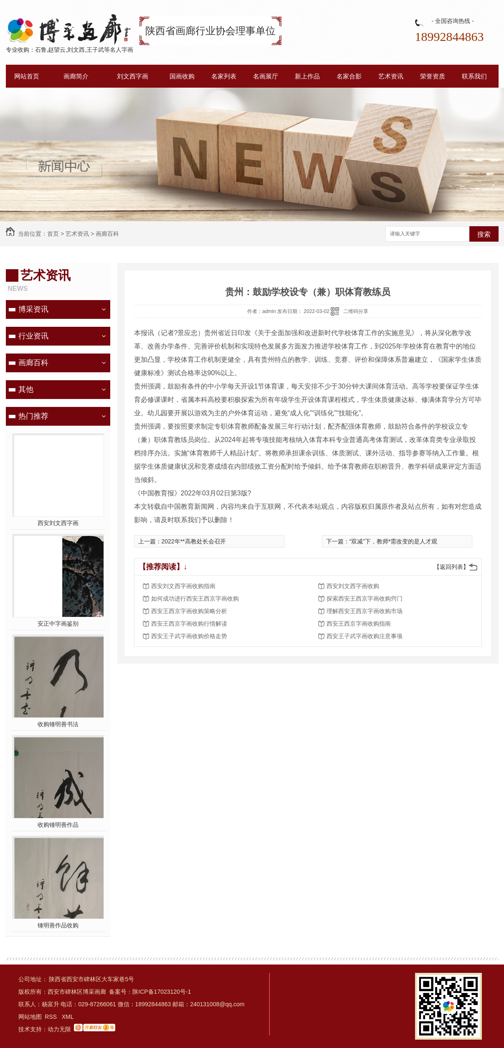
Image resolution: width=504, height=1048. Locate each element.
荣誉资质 (432, 76)
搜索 (484, 234)
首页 (53, 233)
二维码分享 (355, 311)
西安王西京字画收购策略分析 (189, 611)
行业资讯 (33, 336)
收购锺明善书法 (58, 724)
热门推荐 (33, 416)
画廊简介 (76, 76)
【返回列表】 (451, 566)
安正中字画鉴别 (58, 623)
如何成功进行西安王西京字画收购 (195, 598)
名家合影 (349, 76)
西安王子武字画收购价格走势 (189, 636)
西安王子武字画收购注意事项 (365, 636)
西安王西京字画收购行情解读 (189, 623)
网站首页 (26, 76)
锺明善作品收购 (58, 925)
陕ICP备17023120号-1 (161, 991)
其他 (25, 389)
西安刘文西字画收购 (353, 586)
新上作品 (307, 76)
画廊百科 (107, 233)
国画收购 (182, 76)
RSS (51, 1016)
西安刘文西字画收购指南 (183, 586)
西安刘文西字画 (58, 523)
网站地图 (30, 1016)
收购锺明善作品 (58, 824)
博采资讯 (33, 309)
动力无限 (59, 1029)
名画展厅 (265, 76)
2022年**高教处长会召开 (194, 541)
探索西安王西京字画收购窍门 (365, 598)
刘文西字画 (132, 76)
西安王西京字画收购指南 (359, 623)
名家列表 (223, 76)
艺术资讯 (390, 76)
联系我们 (474, 76)
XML (68, 1016)
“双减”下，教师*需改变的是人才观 (394, 541)
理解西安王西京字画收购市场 (365, 611)
